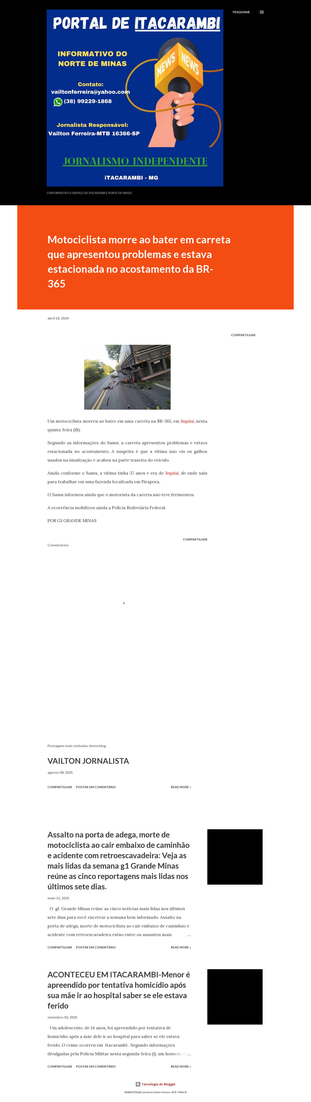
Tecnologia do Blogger (155, 1084)
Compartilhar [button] (243, 335)
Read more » (181, 787)
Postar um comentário (96, 787)
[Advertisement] (121, 689)
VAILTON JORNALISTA (88, 760)
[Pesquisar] (241, 12)
